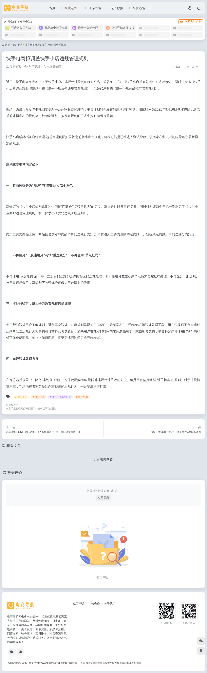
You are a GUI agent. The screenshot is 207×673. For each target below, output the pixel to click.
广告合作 (94, 603)
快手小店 (54, 82)
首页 (7, 44)
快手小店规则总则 (139, 82)
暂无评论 (14, 473)
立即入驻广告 (191, 21)
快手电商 (22, 82)
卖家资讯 (17, 44)
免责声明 (78, 603)
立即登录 (103, 497)
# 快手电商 (82, 396)
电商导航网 (52, 66)
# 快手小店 (38, 396)
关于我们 (109, 603)
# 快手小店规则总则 (60, 396)
